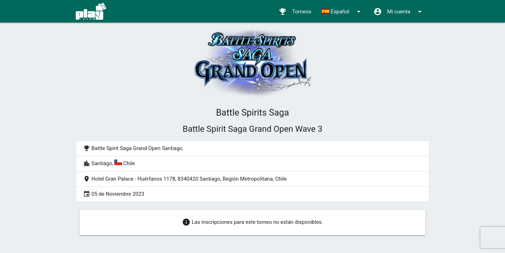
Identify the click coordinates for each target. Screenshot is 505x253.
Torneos (294, 11)
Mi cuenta (398, 11)
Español (342, 11)
